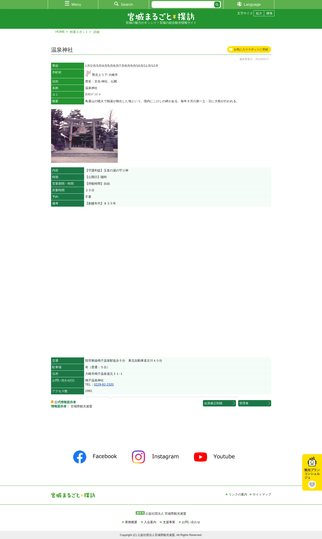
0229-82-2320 (104, 384)
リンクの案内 (238, 494)
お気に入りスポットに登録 (251, 49)
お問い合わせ (191, 522)
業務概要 (131, 522)
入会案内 (150, 522)
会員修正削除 (213, 403)
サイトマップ (262, 494)
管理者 (243, 403)
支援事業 (169, 522)
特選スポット (79, 32)
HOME (60, 31)
